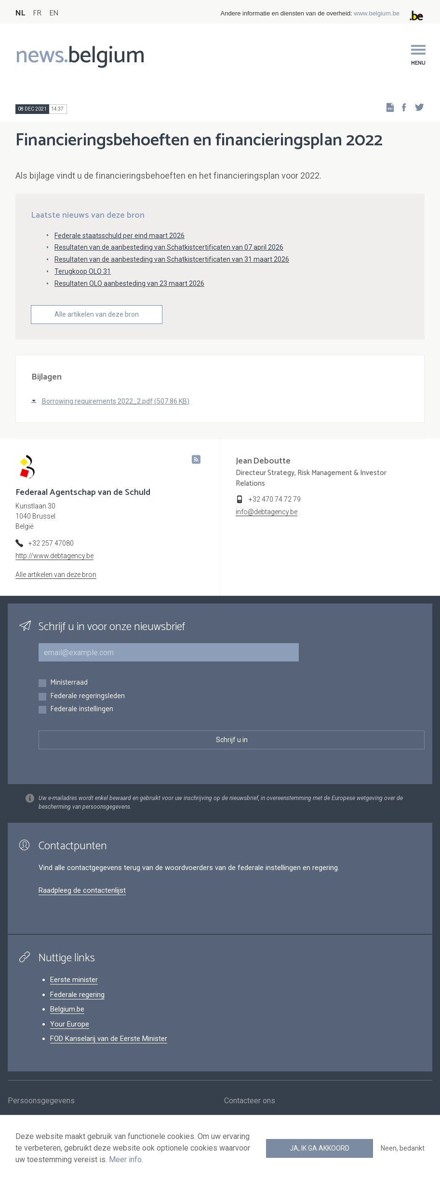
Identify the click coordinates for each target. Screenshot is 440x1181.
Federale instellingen (81, 709)
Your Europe (69, 1024)
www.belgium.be (377, 13)
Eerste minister (74, 979)
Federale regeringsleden (87, 696)
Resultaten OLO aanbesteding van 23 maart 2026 (129, 283)
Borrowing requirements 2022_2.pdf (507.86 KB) (115, 401)
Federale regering (77, 994)
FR (37, 13)
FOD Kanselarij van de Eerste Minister (108, 1038)
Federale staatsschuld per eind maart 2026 (119, 235)
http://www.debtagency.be (54, 556)
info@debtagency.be (266, 512)
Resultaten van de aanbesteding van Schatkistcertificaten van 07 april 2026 (168, 247)
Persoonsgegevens (41, 1101)
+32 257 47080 (51, 543)
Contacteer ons (249, 1101)
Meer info (125, 1159)
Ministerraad (69, 683)
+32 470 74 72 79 (275, 499)
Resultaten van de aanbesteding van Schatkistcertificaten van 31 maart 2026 (171, 259)
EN (53, 13)
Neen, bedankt (403, 1148)
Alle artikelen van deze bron (96, 314)
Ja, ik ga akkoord (319, 1148)
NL (20, 13)
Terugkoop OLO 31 (82, 271)
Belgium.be (67, 1009)
